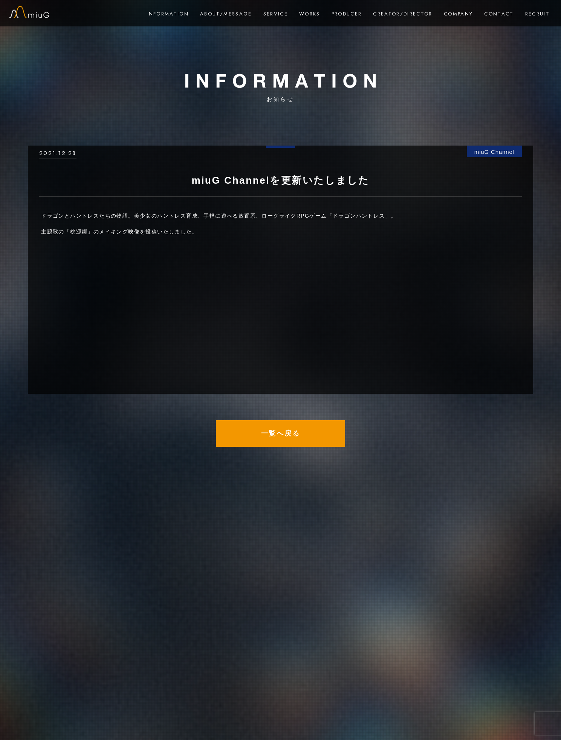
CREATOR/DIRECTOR (402, 13)
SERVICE (275, 13)
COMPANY (458, 13)
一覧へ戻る (280, 433)
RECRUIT (537, 13)
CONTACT (499, 13)
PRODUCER (347, 13)
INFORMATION (168, 13)
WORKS (309, 13)
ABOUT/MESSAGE (226, 13)
